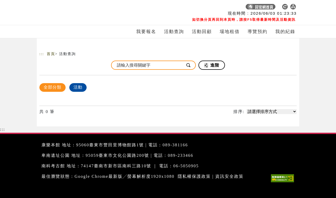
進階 (211, 65)
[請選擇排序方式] (271, 111)
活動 (78, 87)
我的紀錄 (285, 31)
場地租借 (230, 31)
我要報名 (146, 31)
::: (41, 54)
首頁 (51, 54)
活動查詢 (174, 31)
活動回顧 (202, 31)
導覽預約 (257, 31)
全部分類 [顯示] (52, 87)
